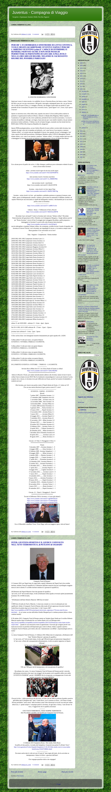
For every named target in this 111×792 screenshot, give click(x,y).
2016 (81, 89)
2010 (81, 144)
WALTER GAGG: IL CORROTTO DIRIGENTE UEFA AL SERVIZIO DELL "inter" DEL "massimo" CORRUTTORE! (93, 191)
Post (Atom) (20, 776)
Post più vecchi (67, 772)
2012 (81, 139)
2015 (81, 131)
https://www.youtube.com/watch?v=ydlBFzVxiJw (42, 205)
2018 (81, 84)
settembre (84, 99)
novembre (84, 94)
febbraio (84, 112)
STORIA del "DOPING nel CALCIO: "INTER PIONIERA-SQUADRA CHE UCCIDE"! (93, 212)
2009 (81, 146)
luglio (83, 101)
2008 (81, 149)
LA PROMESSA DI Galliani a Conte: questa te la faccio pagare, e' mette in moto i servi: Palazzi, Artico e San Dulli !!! (93, 232)
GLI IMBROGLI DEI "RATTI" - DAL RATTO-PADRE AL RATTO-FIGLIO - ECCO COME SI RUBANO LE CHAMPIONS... (88, 290)
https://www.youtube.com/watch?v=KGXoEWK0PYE (42, 173)
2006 (81, 154)
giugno (84, 104)
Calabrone (83, 410)
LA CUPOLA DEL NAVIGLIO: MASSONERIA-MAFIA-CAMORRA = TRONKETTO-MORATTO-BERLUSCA (88, 170)
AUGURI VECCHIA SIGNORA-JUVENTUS (92, 338)
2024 (81, 68)
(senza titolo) (90, 321)
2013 (81, 136)
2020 (81, 78)
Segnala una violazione (85, 397)
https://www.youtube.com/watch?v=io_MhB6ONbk (42, 179)
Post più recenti (17, 772)
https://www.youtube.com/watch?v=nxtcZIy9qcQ (42, 224)
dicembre (84, 91)
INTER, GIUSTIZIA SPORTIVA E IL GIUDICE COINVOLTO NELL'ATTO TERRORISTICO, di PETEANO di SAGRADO (37, 543)
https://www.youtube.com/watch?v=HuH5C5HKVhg (42, 191)
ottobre (84, 96)
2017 (81, 86)
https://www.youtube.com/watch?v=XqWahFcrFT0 (42, 502)
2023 (81, 70)
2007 (81, 152)
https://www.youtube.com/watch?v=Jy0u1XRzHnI (42, 370)
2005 (81, 157)
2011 (81, 141)
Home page (42, 772)
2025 (81, 65)
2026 (81, 63)
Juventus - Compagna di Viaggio (40, 12)
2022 (81, 73)
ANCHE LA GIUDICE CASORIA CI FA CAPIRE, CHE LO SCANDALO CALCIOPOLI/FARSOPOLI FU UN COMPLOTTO (88, 270)
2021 (81, 76)
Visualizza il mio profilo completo (87, 412)
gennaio (84, 128)
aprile (83, 107)
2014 (81, 133)
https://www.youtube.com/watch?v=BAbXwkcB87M (42, 212)
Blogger (59, 784)
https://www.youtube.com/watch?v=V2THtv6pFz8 (42, 500)
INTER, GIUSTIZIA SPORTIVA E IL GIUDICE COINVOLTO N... (90, 123)
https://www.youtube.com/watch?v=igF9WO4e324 (42, 498)
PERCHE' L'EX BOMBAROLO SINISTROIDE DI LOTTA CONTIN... (90, 117)
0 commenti (36, 34)
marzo (83, 109)
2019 (81, 81)
